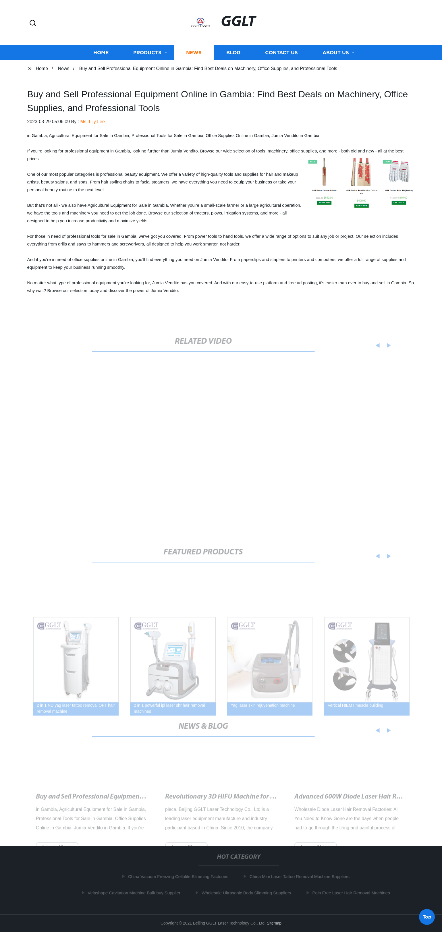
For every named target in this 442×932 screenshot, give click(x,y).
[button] (32, 23)
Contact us (281, 52)
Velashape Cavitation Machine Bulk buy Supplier (136, 892)
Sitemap (274, 923)
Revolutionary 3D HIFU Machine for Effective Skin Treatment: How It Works (274, 801)
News (194, 52)
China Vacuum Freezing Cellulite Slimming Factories (180, 876)
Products (147, 52)
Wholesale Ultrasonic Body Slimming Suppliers (249, 892)
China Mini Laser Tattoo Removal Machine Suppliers (302, 876)
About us (336, 52)
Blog (233, 52)
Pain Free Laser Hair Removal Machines (353, 892)
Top (427, 916)
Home (101, 52)
